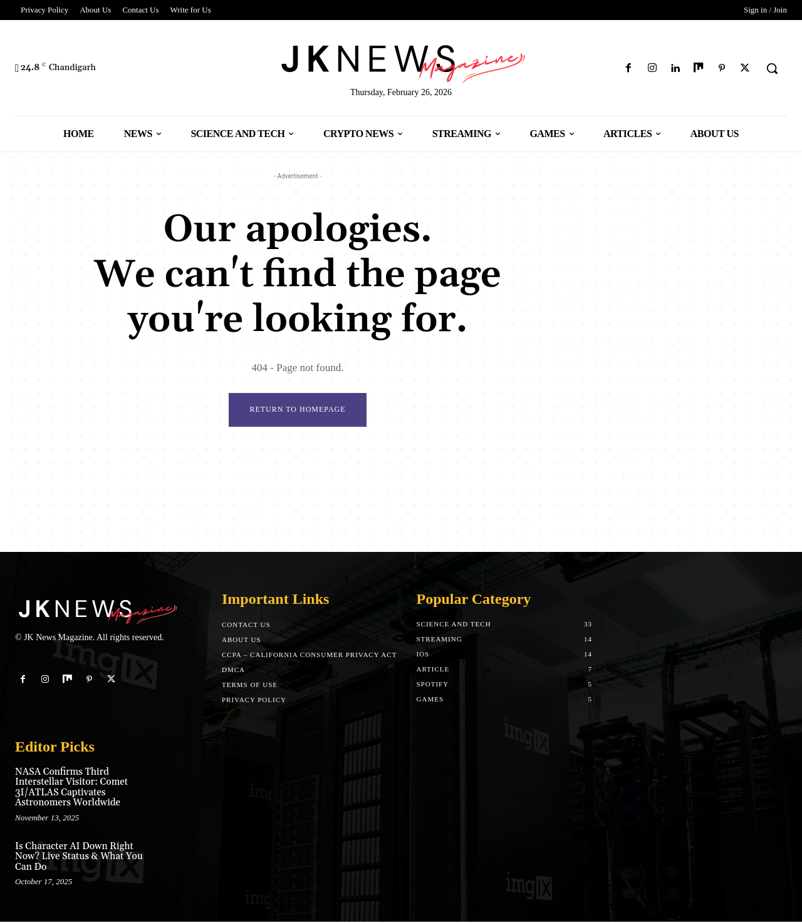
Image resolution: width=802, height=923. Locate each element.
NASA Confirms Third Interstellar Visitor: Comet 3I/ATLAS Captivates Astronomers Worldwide (71, 788)
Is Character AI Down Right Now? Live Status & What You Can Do (79, 857)
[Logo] (400, 61)
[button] (772, 68)
